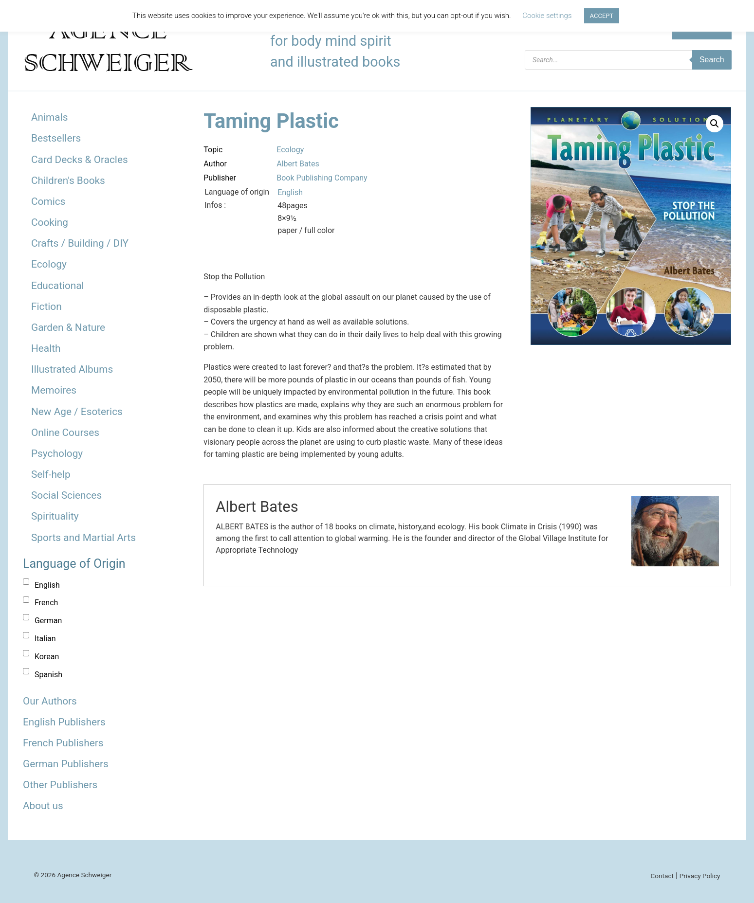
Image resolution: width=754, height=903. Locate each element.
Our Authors (50, 701)
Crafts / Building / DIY (80, 243)
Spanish (48, 674)
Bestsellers (56, 138)
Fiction (46, 306)
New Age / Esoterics (77, 411)
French (46, 602)
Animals (49, 117)
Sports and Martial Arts (83, 537)
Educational (57, 285)
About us (43, 806)
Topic (212, 149)
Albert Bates (297, 163)
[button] (714, 123)
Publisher (219, 177)
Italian (45, 638)
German (48, 620)
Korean (47, 656)
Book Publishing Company (321, 177)
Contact (662, 876)
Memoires (53, 390)
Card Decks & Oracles (79, 159)
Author (215, 163)
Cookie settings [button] (546, 15)
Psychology (57, 453)
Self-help (51, 474)
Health (46, 348)
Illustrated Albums (72, 369)
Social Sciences (66, 495)
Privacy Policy (700, 876)
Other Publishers (60, 785)
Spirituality (55, 516)
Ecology (49, 264)
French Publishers (63, 743)
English (47, 585)
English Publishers (64, 722)
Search (711, 59)
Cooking (49, 222)
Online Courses (65, 432)
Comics (48, 201)
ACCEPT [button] (602, 15)
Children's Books (68, 180)
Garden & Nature (68, 327)
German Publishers (66, 764)
